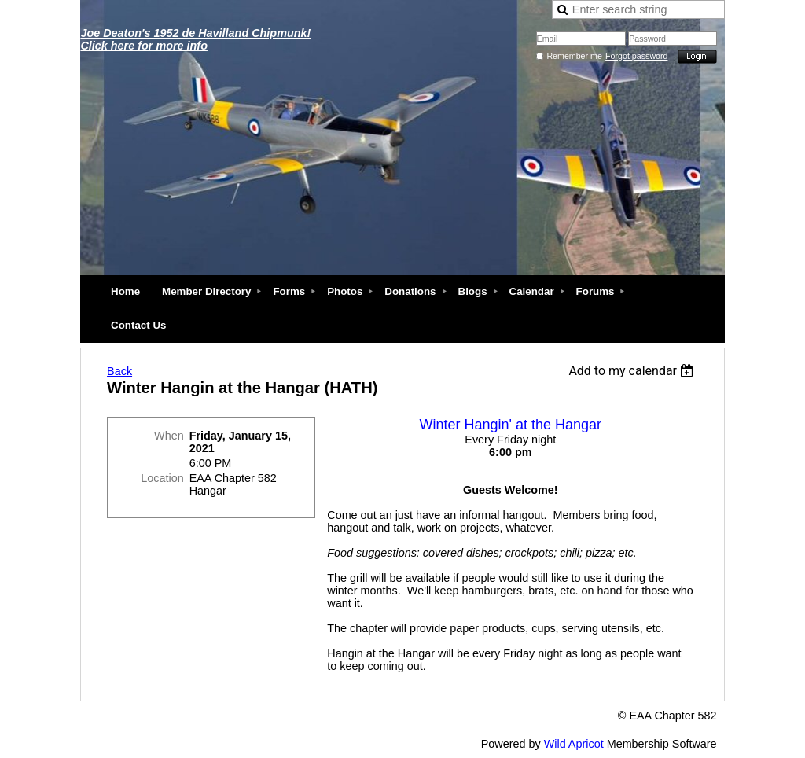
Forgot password (636, 56)
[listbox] (633, 371)
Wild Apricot (574, 744)
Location (162, 478)
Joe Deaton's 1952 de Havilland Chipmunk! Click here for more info (195, 39)
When (169, 435)
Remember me (573, 56)
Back (119, 371)
